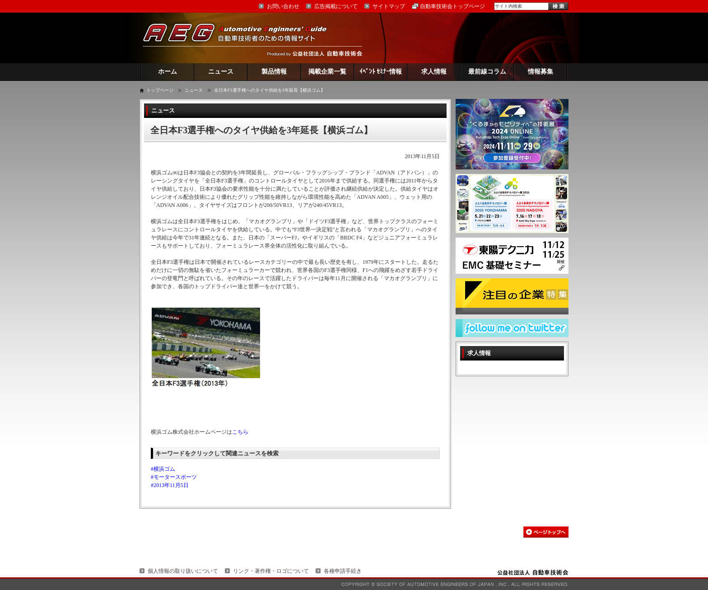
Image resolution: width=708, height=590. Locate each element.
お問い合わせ (283, 6)
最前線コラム (487, 71)
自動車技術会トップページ (452, 6)
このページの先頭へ (545, 532)
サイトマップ (389, 6)
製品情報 (274, 71)
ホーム (167, 71)
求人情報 (434, 71)
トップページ (159, 90)
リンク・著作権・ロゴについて (271, 571)
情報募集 (540, 71)
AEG (240, 37)
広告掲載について (336, 6)
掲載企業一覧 (327, 71)
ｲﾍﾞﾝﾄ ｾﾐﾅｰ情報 (380, 71)
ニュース (220, 71)
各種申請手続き (343, 571)
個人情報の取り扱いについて (183, 571)
